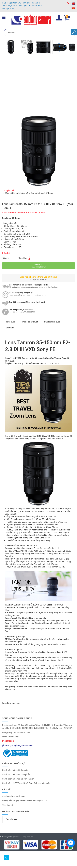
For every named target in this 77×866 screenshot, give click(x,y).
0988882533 (8, 741)
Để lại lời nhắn (29, 657)
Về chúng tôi (7, 805)
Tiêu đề (5, 258)
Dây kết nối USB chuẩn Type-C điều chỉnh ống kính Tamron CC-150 (35, 567)
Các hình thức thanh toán (13, 796)
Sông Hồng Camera (25, 837)
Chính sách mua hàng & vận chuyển (18, 779)
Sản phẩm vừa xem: (11, 703)
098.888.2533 (23, 732)
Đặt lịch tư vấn (44, 657)
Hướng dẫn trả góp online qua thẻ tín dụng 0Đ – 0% (25, 801)
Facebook (11, 819)
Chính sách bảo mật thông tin (15, 770)
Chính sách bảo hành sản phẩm (16, 774)
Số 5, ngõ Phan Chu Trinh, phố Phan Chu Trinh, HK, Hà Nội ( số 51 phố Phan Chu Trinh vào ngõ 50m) (22, 5)
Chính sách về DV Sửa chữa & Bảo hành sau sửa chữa (26, 783)
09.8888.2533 (29, 312)
